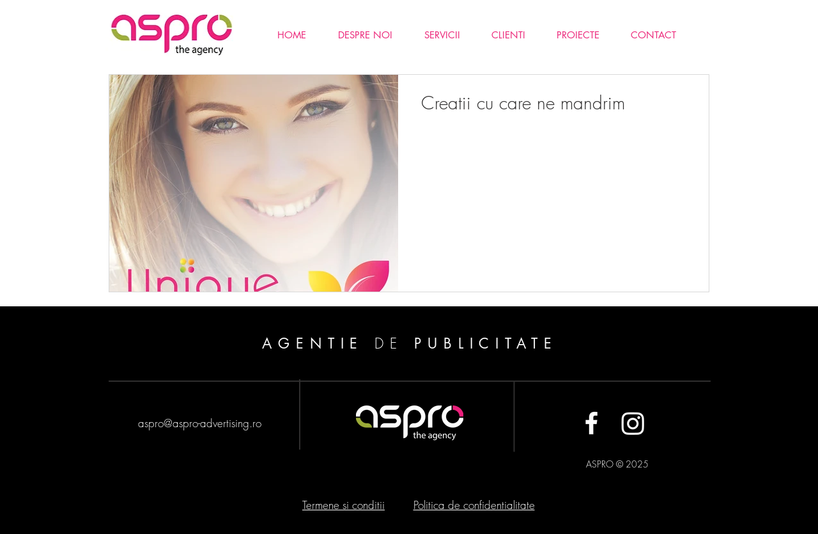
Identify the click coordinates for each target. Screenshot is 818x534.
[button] (578, 35)
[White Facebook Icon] (591, 423)
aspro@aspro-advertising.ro (199, 423)
